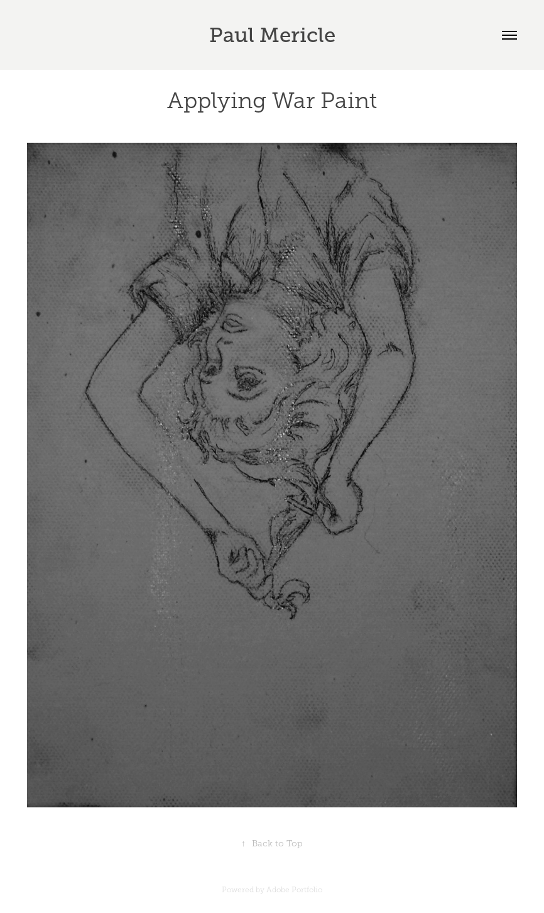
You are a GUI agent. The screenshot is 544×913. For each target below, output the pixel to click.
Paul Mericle (272, 35)
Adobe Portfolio (294, 889)
